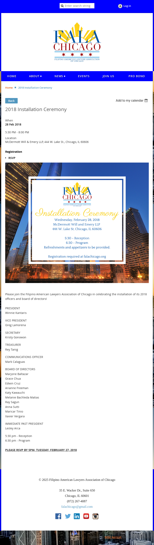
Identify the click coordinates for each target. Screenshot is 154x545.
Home (9, 87)
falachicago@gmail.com (77, 506)
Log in (127, 6)
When (9, 120)
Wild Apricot (113, 537)
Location (10, 138)
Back (11, 101)
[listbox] (132, 100)
